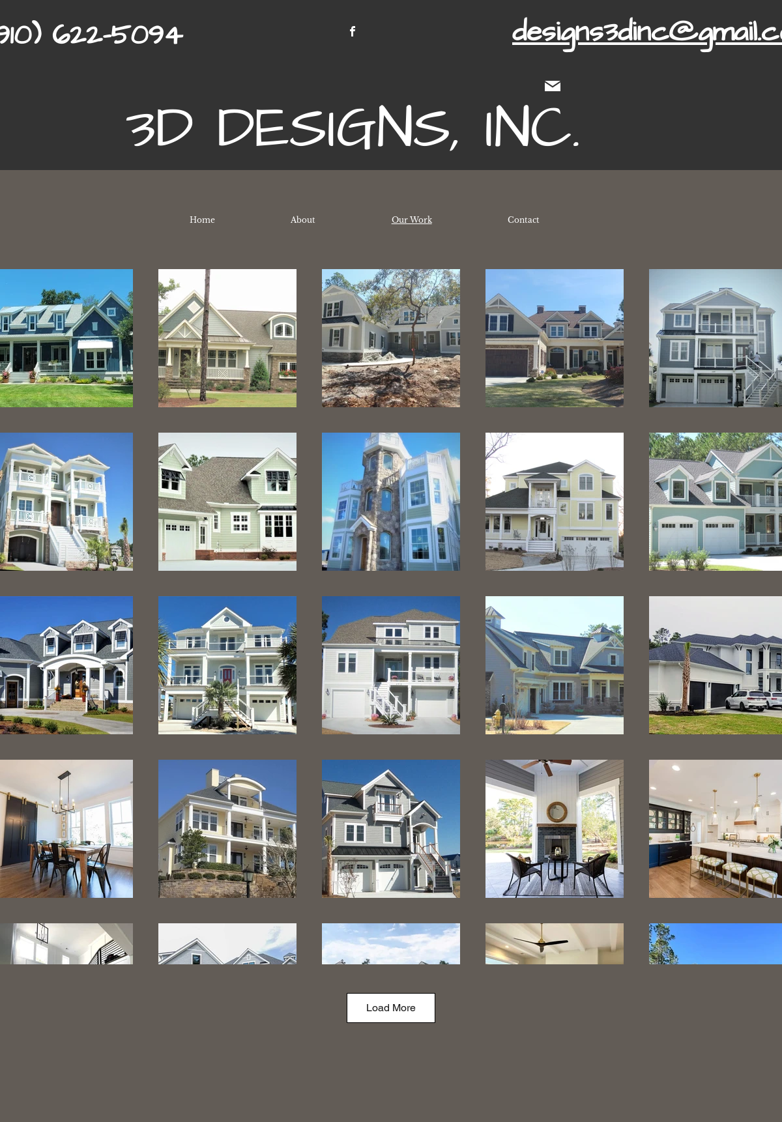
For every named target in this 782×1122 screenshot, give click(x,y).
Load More (391, 1007)
